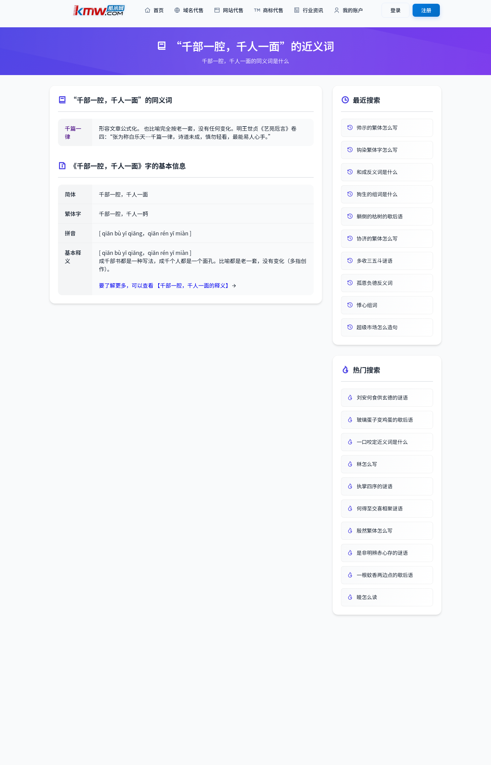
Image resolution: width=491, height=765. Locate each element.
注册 (426, 10)
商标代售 (268, 10)
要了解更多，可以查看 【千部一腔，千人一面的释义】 (165, 285)
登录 (395, 10)
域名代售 (189, 10)
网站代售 (228, 10)
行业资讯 (308, 10)
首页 (154, 10)
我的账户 (348, 10)
